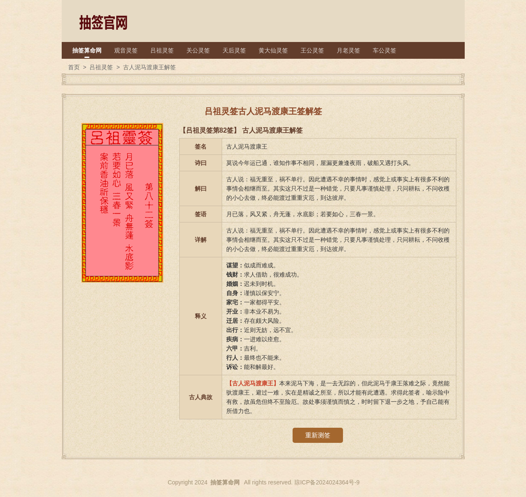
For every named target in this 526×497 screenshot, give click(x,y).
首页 (74, 67)
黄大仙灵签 (273, 50)
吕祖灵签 (162, 50)
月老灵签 (348, 50)
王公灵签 (312, 50)
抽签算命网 (87, 50)
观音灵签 (126, 50)
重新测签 (317, 435)
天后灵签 (234, 50)
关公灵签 (198, 50)
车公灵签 (384, 50)
